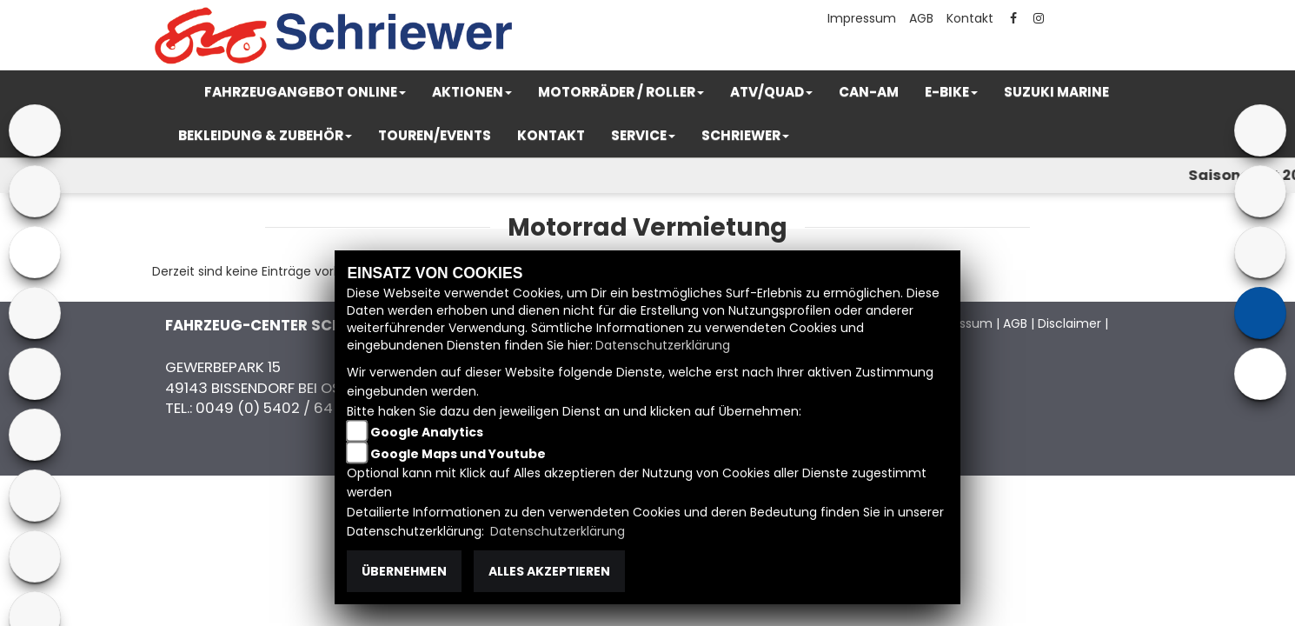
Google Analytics (426, 432)
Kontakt (969, 18)
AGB (921, 18)
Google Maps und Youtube (458, 454)
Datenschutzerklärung (662, 345)
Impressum (861, 18)
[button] (305, 92)
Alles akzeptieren (549, 571)
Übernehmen (404, 571)
